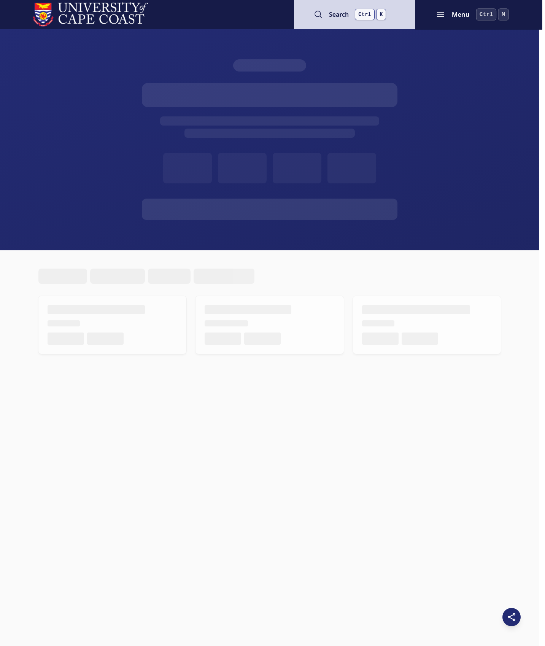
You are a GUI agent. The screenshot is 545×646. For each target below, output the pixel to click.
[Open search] (356, 14)
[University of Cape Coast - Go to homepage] (90, 14)
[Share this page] (511, 617)
